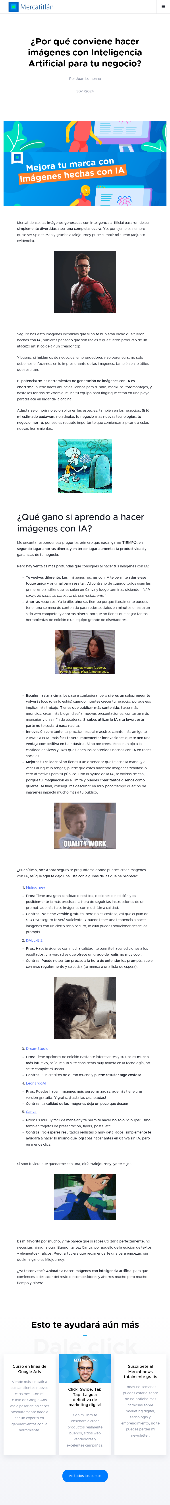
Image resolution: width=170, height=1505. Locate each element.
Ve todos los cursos (85, 1476)
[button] (163, 6)
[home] (31, 6)
